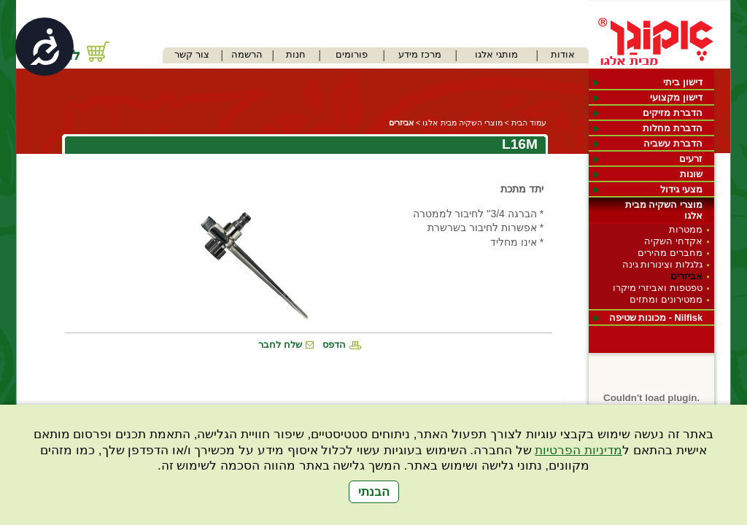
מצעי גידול (681, 189)
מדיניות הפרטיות (578, 450)
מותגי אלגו (496, 54)
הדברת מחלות (673, 127)
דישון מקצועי (676, 97)
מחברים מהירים (670, 252)
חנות (296, 54)
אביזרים (686, 276)
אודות (563, 54)
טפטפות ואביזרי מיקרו (658, 287)
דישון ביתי (683, 82)
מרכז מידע (419, 54)
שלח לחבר (280, 344)
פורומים (352, 54)
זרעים (691, 158)
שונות (691, 173)
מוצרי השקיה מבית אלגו (664, 210)
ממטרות (686, 229)
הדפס (334, 344)
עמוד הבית (528, 122)
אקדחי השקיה (673, 241)
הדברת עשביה (673, 143)
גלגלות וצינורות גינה (662, 264)
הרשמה (247, 54)
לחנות (62, 55)
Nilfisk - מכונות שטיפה (656, 317)
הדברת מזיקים (673, 112)
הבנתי (374, 492)
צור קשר (191, 54)
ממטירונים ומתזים (666, 299)
